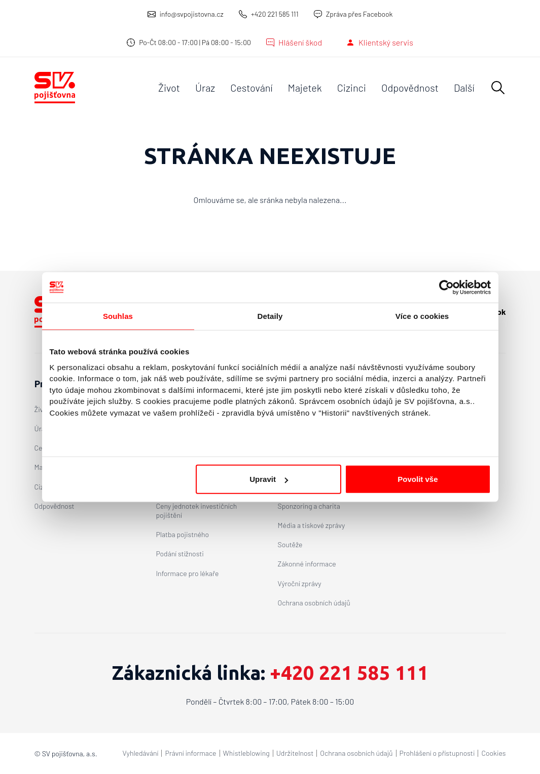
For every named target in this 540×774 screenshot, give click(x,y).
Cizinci (351, 88)
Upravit (268, 479)
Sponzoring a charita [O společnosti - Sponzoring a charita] (309, 506)
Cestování (251, 88)
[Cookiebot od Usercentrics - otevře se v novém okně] (446, 287)
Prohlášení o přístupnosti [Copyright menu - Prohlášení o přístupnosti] (437, 753)
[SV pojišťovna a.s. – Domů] (54, 87)
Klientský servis (385, 42)
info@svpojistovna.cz (192, 14)
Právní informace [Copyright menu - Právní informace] (190, 753)
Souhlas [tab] (118, 315)
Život (169, 88)
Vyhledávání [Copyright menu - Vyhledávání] (141, 753)
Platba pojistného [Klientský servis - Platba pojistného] (182, 534)
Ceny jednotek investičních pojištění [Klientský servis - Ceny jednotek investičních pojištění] (196, 510)
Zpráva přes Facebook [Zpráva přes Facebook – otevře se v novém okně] (359, 14)
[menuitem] (169, 87)
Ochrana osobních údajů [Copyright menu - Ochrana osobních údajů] (356, 753)
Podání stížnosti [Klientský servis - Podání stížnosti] (180, 553)
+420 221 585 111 (275, 14)
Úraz (205, 88)
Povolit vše (418, 479)
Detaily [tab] (270, 315)
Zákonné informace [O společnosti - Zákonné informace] (307, 563)
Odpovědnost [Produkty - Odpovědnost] (54, 506)
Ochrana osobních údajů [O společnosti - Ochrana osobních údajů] (314, 602)
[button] (498, 87)
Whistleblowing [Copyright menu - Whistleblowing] (246, 753)
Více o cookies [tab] (422, 315)
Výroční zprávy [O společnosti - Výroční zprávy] (299, 583)
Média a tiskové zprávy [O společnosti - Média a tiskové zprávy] (311, 525)
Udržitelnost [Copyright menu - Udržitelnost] (295, 753)
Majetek (305, 88)
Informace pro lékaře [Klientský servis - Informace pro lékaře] (187, 573)
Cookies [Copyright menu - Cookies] (493, 753)
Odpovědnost (410, 88)
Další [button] (464, 88)
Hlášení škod (300, 42)
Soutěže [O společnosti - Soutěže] (290, 544)
